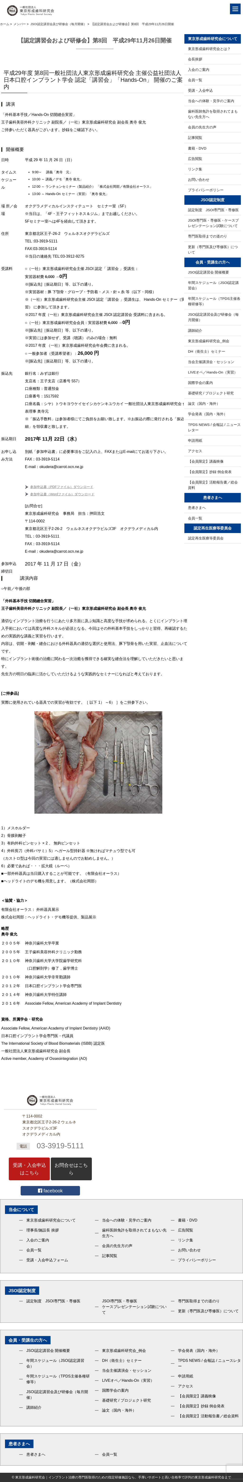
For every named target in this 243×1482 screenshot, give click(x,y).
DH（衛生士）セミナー (206, 351)
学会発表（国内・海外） (207, 414)
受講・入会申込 (200, 90)
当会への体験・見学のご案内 (211, 101)
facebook (50, 1190)
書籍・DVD (197, 148)
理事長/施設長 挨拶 (42, 1230)
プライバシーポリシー (206, 190)
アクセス (195, 451)
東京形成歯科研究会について (51, 1220)
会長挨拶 (195, 59)
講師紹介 (195, 330)
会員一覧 (195, 80)
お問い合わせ (198, 180)
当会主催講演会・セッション (211, 362)
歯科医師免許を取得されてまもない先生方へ (213, 114)
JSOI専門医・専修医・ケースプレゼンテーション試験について (213, 223)
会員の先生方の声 (202, 127)
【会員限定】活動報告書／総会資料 (213, 485)
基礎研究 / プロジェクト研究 (211, 393)
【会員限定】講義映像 (206, 461)
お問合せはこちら (71, 1169)
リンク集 (195, 169)
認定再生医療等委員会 (206, 538)
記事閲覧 (195, 138)
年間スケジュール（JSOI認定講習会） (213, 285)
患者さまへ (197, 508)
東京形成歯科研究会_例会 (208, 341)
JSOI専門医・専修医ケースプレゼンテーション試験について (134, 1306)
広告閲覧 (195, 159)
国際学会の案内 (200, 383)
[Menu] (235, 9)
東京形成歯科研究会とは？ (209, 49)
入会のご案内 (198, 70)
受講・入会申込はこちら (29, 1169)
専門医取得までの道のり (207, 236)
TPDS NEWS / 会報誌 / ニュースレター (214, 427)
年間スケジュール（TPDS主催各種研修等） (214, 301)
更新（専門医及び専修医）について (213, 249)
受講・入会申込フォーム (47, 1260)
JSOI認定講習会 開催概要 (208, 272)
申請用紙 (195, 440)
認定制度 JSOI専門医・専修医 (213, 210)
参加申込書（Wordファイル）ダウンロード (62, 494)
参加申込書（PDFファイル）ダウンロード (61, 487)
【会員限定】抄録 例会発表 (210, 472)
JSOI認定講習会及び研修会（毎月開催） (213, 317)
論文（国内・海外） (204, 403)
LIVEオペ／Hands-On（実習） (213, 372)
